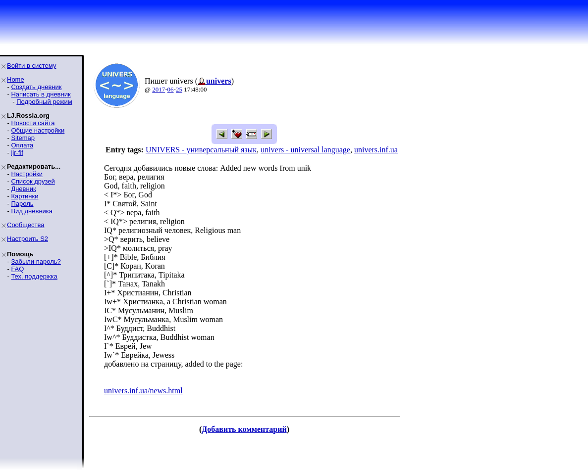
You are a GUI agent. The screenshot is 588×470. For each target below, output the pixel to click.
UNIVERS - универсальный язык (201, 149)
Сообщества (26, 225)
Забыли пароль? (35, 261)
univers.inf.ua (376, 149)
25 (179, 89)
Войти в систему (31, 65)
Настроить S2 (27, 238)
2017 (158, 89)
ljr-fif (17, 152)
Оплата (22, 145)
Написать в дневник (40, 94)
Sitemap (23, 137)
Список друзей (32, 181)
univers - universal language (305, 149)
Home (15, 79)
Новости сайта (32, 123)
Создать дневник (36, 87)
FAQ (17, 269)
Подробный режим (44, 101)
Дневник (23, 188)
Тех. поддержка (34, 276)
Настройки (27, 174)
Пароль (22, 203)
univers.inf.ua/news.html (143, 390)
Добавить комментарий (244, 429)
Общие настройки (37, 130)
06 (170, 89)
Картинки (24, 196)
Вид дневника (32, 211)
